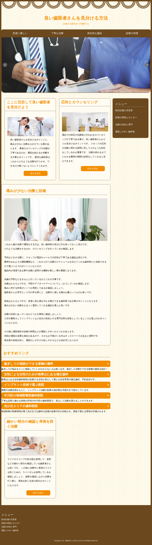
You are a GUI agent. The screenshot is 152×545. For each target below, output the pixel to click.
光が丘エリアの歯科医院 (21, 406)
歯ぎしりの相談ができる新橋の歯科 (28, 363)
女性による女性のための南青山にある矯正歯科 (36, 374)
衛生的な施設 (94, 33)
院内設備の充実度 (124, 110)
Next (147, 65)
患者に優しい (20, 33)
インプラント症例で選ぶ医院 (24, 384)
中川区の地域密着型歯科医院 (23, 395)
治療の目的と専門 (124, 124)
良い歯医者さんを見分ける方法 (76, 18)
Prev (5, 65)
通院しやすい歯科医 (125, 131)
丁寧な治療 (57, 33)
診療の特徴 (132, 33)
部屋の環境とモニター (126, 117)
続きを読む (35, 173)
